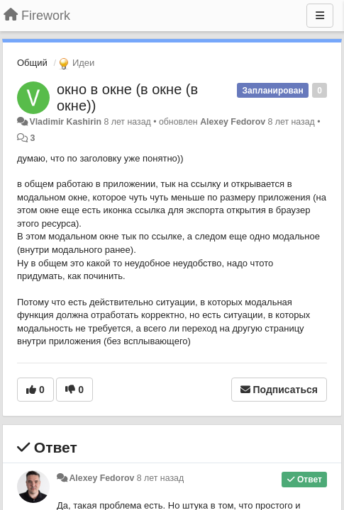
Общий (32, 62)
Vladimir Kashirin (65, 122)
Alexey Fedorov (232, 122)
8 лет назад (160, 478)
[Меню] (319, 16)
